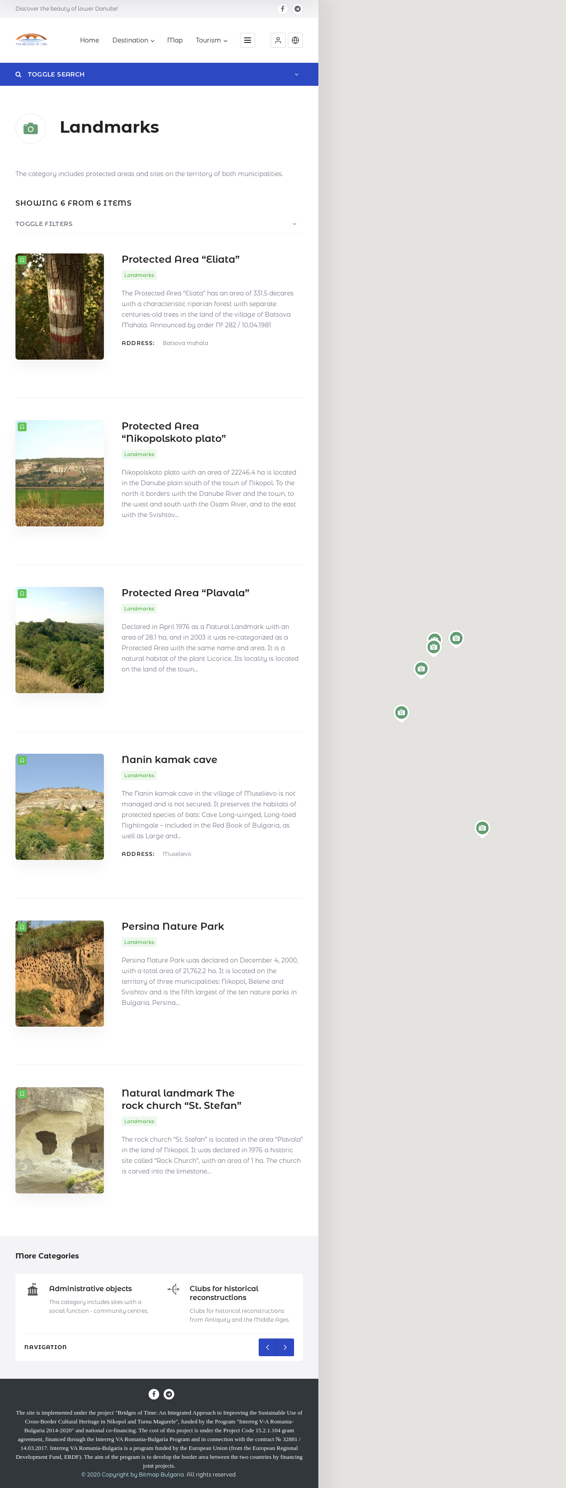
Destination (133, 40)
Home (89, 40)
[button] (278, 40)
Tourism (211, 40)
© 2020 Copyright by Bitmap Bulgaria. (133, 1474)
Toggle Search (49, 74)
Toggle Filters (44, 224)
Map (175, 40)
